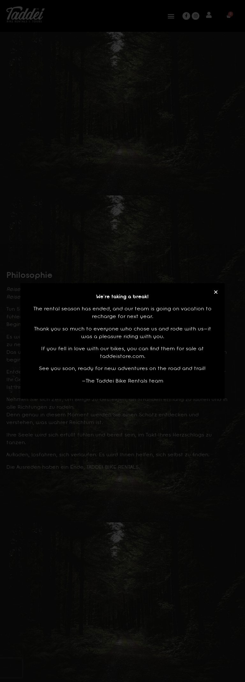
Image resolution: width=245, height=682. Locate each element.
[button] (215, 292)
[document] (122, 341)
